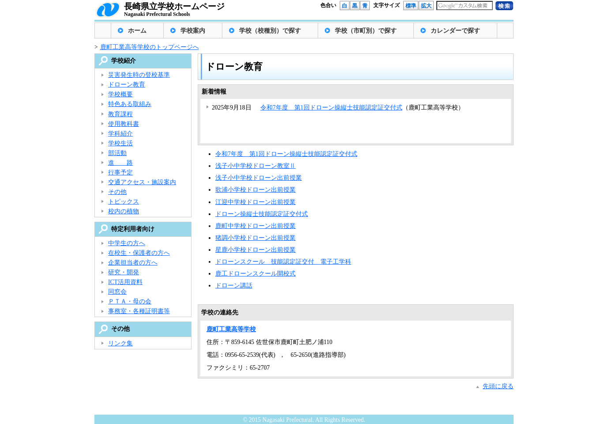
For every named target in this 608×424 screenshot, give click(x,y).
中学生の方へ (126, 243)
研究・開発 (123, 272)
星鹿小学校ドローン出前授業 (255, 249)
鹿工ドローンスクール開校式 (255, 273)
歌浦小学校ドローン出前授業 (255, 189)
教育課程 (120, 114)
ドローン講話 (233, 285)
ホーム (137, 30)
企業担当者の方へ (133, 262)
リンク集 (120, 343)
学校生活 (120, 143)
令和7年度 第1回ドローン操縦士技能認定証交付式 (331, 107)
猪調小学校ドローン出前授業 (255, 238)
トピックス (123, 201)
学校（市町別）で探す (366, 30)
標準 (410, 6)
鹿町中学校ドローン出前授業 (255, 226)
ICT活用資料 (125, 282)
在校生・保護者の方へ (139, 253)
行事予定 (120, 172)
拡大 (426, 6)
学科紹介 (120, 133)
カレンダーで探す (455, 30)
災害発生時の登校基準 (139, 75)
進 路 (120, 162)
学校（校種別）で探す (270, 30)
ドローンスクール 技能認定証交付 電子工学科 (283, 261)
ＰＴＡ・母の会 (129, 301)
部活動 (117, 153)
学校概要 (120, 94)
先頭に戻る (498, 386)
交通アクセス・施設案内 (142, 182)
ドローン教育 (126, 84)
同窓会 (117, 291)
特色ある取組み (129, 104)
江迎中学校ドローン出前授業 (255, 202)
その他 (117, 192)
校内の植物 (123, 211)
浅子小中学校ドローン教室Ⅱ (255, 166)
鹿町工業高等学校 (231, 329)
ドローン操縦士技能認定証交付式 (261, 214)
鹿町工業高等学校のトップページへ (149, 47)
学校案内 (192, 30)
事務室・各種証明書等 (139, 311)
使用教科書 (123, 124)
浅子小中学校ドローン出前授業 (258, 177)
